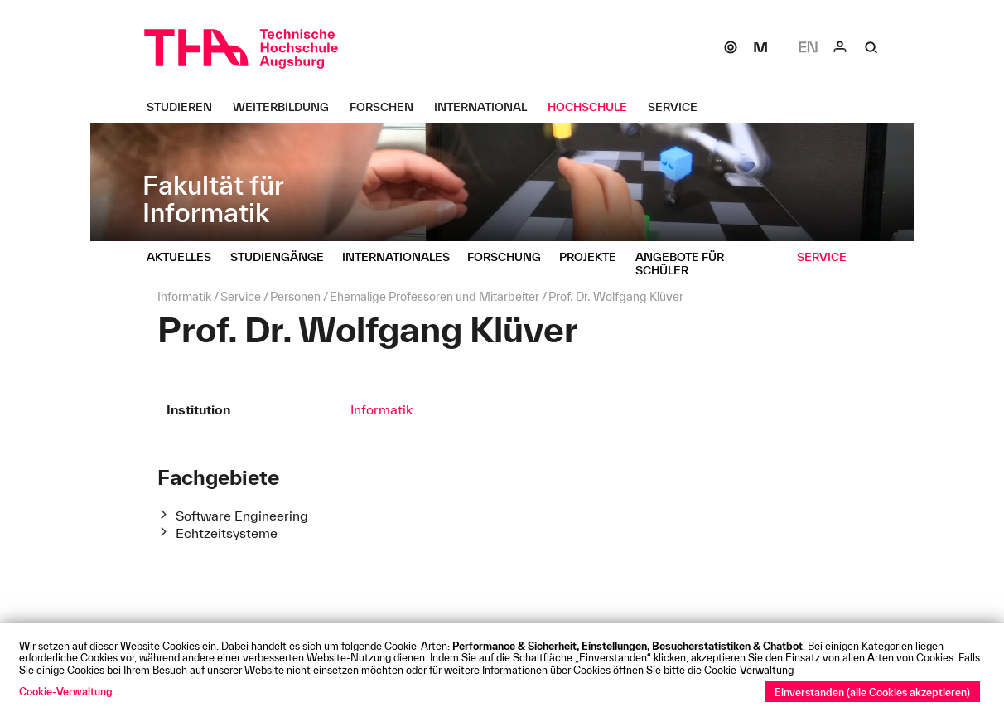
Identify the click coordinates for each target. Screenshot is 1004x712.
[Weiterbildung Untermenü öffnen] (287, 107)
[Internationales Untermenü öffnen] (402, 257)
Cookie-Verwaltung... (69, 691)
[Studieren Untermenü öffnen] (185, 107)
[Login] (840, 47)
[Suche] (871, 47)
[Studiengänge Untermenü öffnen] (283, 257)
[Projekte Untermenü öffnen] (594, 257)
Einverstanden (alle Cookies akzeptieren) (872, 692)
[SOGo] (730, 47)
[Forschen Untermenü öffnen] (387, 107)
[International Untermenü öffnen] (486, 107)
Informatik (381, 409)
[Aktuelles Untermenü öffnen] (185, 257)
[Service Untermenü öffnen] (679, 107)
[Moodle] (760, 47)
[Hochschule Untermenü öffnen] (593, 107)
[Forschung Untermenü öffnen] (510, 257)
